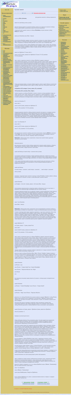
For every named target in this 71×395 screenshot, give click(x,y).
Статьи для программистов (64, 77)
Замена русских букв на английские (64, 35)
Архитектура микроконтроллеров (7, 59)
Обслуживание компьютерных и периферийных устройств (64, 62)
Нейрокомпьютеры (6, 81)
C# (3, 29)
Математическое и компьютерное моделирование (6, 77)
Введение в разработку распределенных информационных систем (7, 62)
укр (8, 9)
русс (6, 9)
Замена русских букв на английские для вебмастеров (64, 32)
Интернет (62, 50)
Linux (4, 50)
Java (4, 22)
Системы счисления (7, 88)
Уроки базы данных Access (7, 94)
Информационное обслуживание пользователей (6, 69)
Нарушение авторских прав (39, 13)
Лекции (62, 55)
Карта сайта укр (64, 11)
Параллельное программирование (64, 66)
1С (3, 32)
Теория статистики (6, 89)
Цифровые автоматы (7, 96)
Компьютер (63, 51)
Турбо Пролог (5, 31)
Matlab (4, 23)
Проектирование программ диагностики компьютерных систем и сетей (8, 84)
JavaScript (5, 26)
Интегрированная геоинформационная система (65, 48)
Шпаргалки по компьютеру (6, 98)
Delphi (4, 30)
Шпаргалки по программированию (7, 101)
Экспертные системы (7, 102)
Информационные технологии (6, 40)
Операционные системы (65, 64)
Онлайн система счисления (63, 26)
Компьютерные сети (7, 35)
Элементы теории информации (6, 104)
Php (4, 24)
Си (3, 19)
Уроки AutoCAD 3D (6, 92)
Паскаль (4, 18)
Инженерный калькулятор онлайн (64, 30)
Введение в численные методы (7, 65)
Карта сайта (63, 10)
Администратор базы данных (43, 383)
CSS (4, 28)
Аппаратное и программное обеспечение (63, 43)
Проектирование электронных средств (65, 69)
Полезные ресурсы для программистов (65, 73)
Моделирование (6, 79)
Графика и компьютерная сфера (65, 46)
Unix (4, 51)
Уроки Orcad (5, 95)
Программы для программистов (64, 75)
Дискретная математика (7, 66)
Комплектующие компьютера (64, 53)
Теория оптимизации (7, 90)
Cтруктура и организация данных (65, 79)
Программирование (7, 41)
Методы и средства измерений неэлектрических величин (64, 58)
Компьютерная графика (7, 75)
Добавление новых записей (28, 383)
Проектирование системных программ (7, 87)
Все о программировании (7, 44)
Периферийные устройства (64, 71)
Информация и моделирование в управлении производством (6, 73)
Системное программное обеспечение (5, 37)
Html (4, 25)
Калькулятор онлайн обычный (64, 28)
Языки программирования (7, 16)
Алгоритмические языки (7, 53)
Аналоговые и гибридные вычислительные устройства (6, 56)
